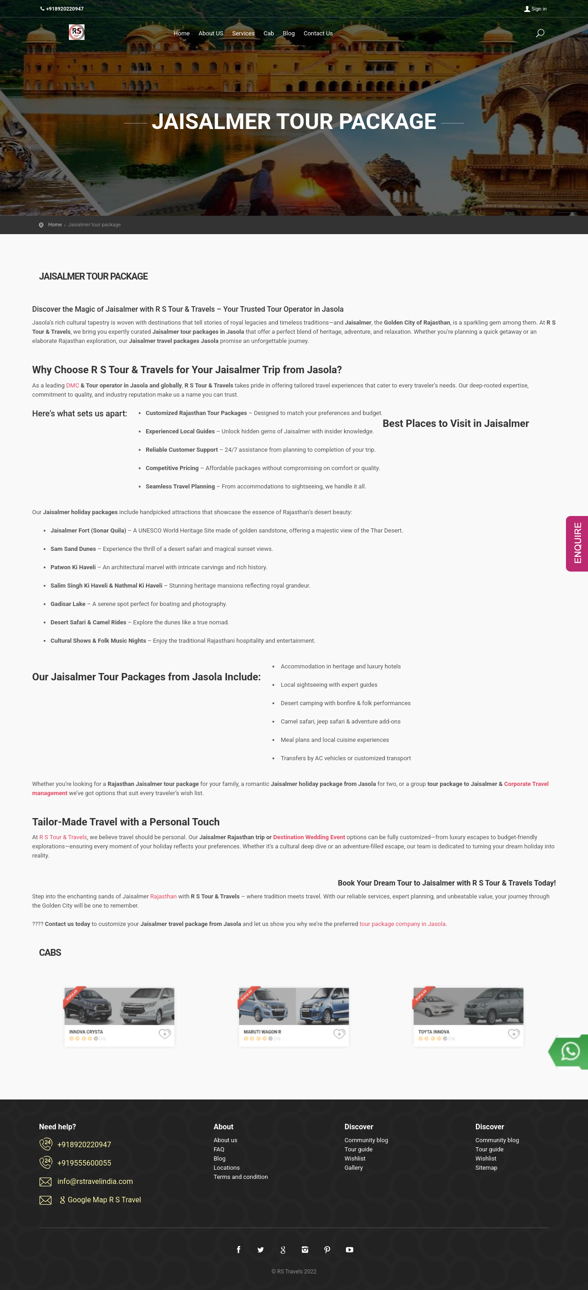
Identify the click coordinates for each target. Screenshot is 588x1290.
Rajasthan (163, 896)
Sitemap (486, 1167)
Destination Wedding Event (309, 837)
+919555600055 (84, 1163)
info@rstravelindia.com (95, 1181)
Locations (227, 1167)
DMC (72, 385)
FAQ (219, 1149)
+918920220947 (84, 1144)
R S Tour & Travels (63, 837)
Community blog (366, 1140)
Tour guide (359, 1149)
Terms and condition (241, 1176)
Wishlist (355, 1158)
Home (182, 33)
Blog (289, 33)
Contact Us (318, 33)
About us (225, 1140)
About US (210, 33)
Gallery (354, 1167)
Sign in (539, 9)
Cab (269, 33)
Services (243, 33)
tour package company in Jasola (403, 923)
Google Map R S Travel (99, 1199)
